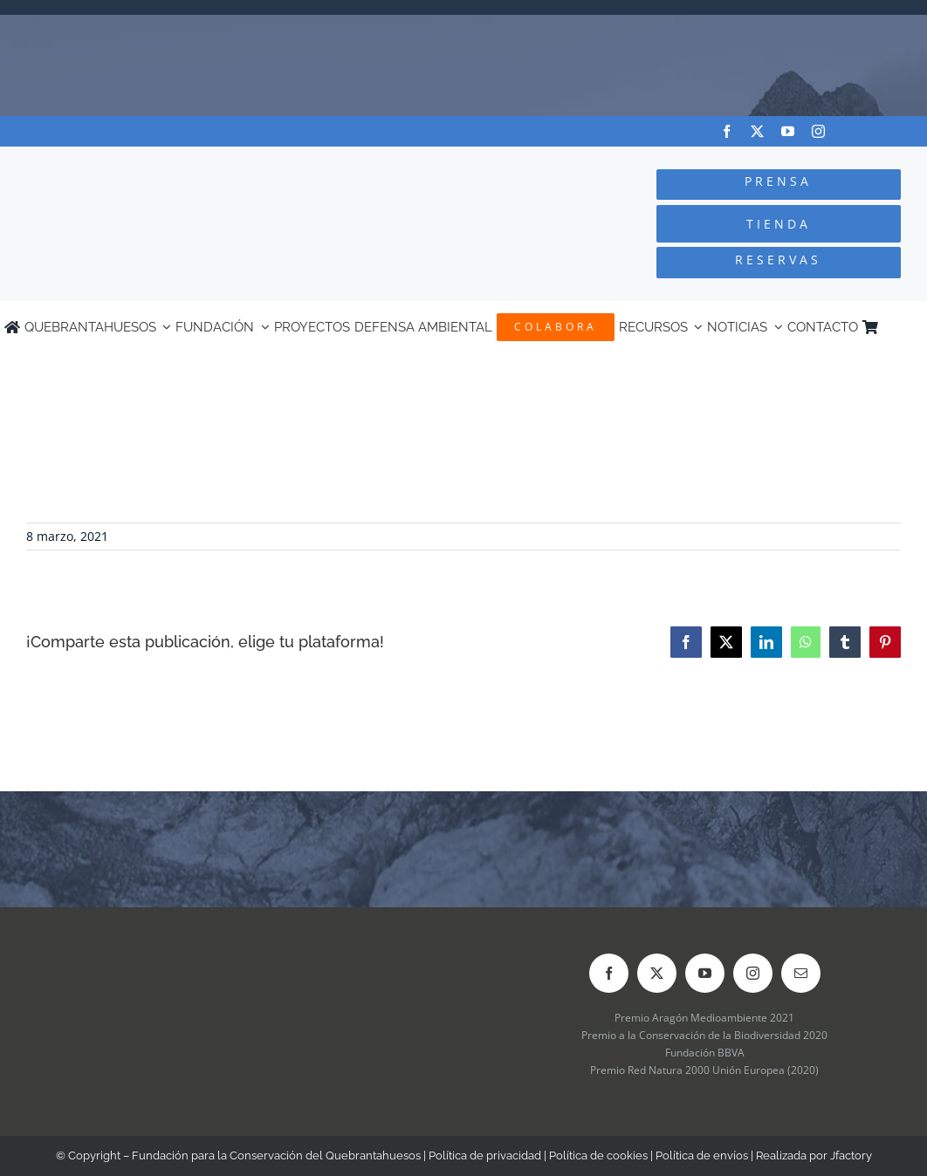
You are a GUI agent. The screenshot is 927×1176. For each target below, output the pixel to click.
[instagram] (818, 131)
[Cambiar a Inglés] (915, 327)
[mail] (801, 973)
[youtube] (787, 131)
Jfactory (851, 1155)
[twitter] (757, 131)
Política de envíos (702, 1155)
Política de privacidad (485, 1155)
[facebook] (726, 131)
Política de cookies (598, 1155)
